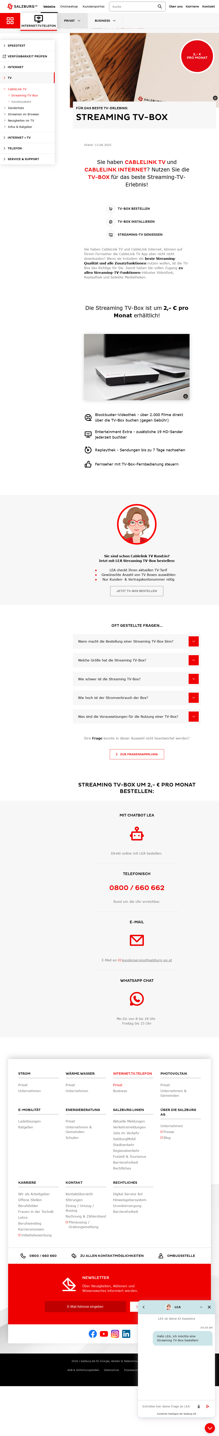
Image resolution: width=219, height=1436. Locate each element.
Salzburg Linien (128, 1110)
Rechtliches (125, 1183)
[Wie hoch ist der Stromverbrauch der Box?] (194, 698)
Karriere (27, 1183)
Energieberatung (83, 1110)
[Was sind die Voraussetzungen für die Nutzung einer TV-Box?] (194, 717)
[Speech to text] (198, 1406)
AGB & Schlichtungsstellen (83, 1370)
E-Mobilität (29, 1110)
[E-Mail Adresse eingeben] (85, 1306)
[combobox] (137, 6)
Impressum (131, 1370)
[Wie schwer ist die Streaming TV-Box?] (194, 679)
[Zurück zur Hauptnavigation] (10, 20)
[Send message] (207, 1406)
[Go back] (143, 1307)
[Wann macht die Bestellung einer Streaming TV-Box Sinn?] (194, 641)
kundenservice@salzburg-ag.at (147, 960)
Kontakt (74, 1183)
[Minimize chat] (201, 1307)
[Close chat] (209, 1307)
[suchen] (162, 6)
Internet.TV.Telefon (132, 1074)
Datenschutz (111, 1370)
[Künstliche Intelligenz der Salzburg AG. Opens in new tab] (176, 1413)
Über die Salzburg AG (178, 1112)
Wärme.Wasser (80, 1074)
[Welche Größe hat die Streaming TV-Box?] (194, 660)
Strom (24, 1074)
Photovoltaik (173, 1074)
